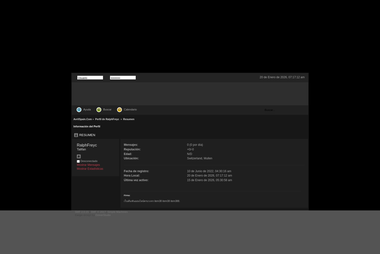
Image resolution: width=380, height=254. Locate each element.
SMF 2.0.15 (82, 211)
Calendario (130, 109)
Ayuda (87, 109)
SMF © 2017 (98, 211)
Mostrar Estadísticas (90, 168)
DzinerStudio (103, 215)
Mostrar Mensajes (88, 165)
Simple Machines (117, 211)
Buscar (107, 109)
